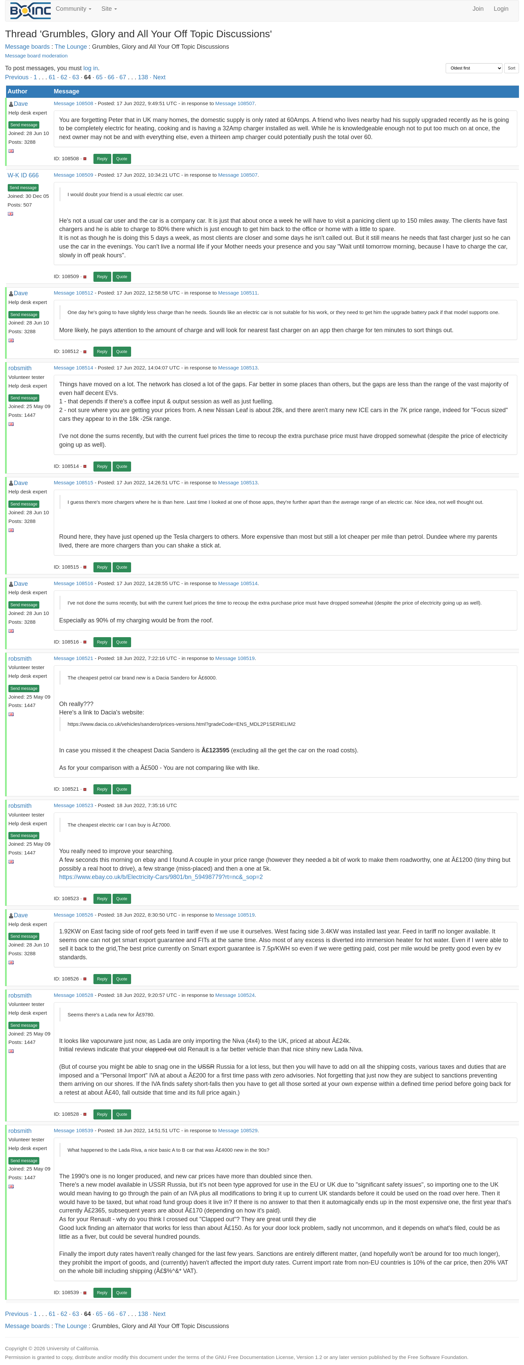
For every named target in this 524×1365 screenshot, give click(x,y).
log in (90, 68)
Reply (102, 159)
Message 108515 (73, 482)
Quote (121, 159)
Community (73, 8)
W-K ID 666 (23, 175)
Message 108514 (73, 367)
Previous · (19, 77)
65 (99, 77)
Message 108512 (73, 293)
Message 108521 (73, 658)
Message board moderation (36, 55)
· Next (157, 77)
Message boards (27, 46)
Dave (21, 103)
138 (143, 77)
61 (52, 77)
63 (75, 77)
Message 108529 (237, 1130)
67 (122, 77)
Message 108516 (73, 583)
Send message (23, 125)
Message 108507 (234, 103)
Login (501, 8)
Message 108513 (237, 367)
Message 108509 (73, 175)
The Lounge (71, 46)
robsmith (20, 368)
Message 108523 (73, 805)
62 (64, 77)
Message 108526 (73, 915)
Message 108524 (234, 995)
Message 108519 (234, 658)
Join (478, 8)
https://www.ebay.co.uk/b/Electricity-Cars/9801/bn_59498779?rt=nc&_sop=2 (161, 877)
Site (109, 8)
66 (111, 77)
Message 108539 (73, 1130)
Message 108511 (237, 293)
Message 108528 (73, 995)
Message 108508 (73, 103)
